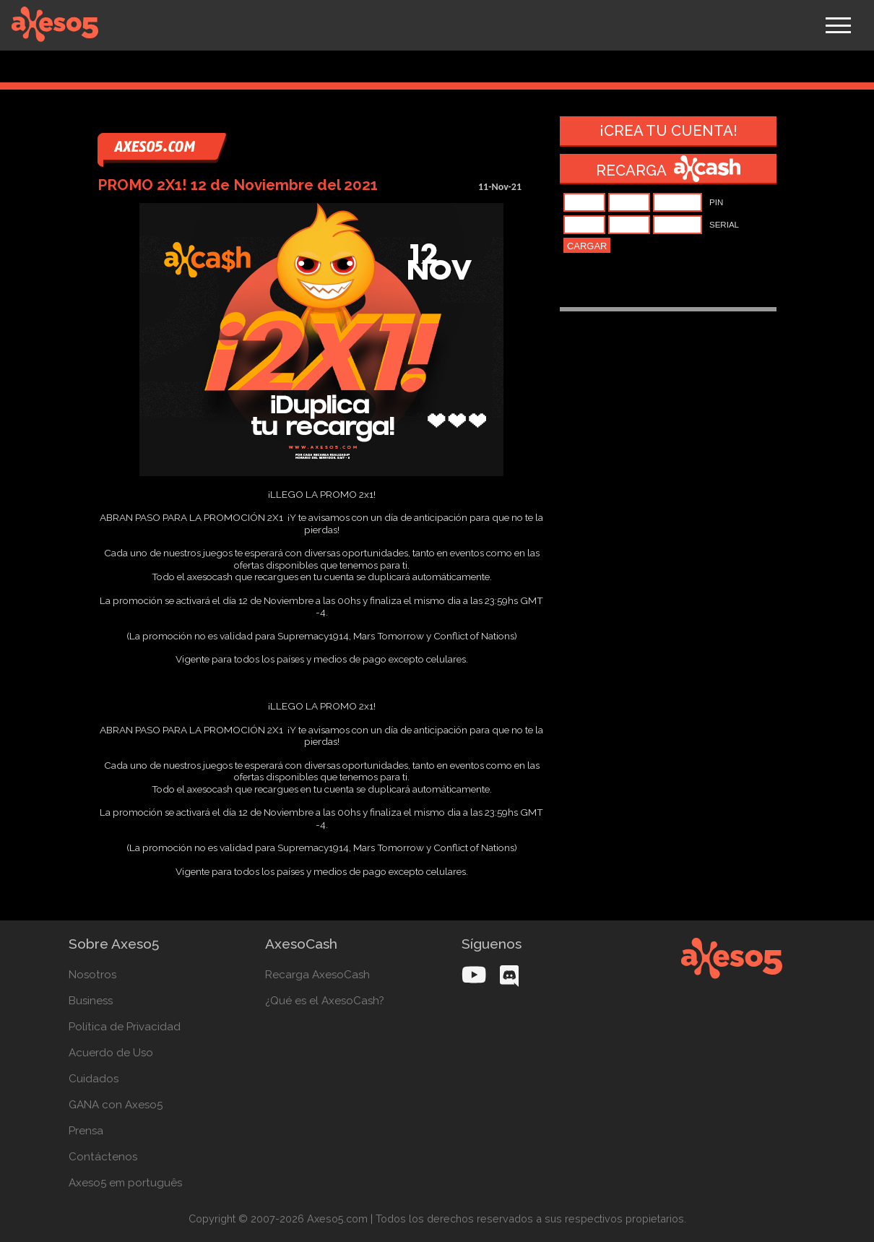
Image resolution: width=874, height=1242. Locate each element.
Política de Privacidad (125, 1026)
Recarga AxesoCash (317, 974)
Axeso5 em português (125, 1182)
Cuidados (93, 1078)
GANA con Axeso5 (116, 1104)
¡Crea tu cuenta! (668, 130)
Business (91, 1000)
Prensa (86, 1130)
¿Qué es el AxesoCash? (324, 1000)
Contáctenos (103, 1156)
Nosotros (92, 974)
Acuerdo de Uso (111, 1052)
